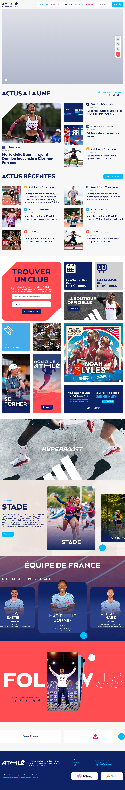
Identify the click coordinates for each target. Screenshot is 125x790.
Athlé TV (79, 4)
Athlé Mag (67, 4)
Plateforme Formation (82, 766)
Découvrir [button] (8, 543)
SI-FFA (76, 762)
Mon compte (102, 4)
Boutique (55, 4)
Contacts (35, 777)
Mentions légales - (25, 777)
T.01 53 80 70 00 (33, 765)
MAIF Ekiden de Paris (102, 766)
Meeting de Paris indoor (103, 764)
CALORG (77, 764)
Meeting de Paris (101, 762)
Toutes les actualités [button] (113, 186)
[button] (93, 667)
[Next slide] (104, 557)
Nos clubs (90, 4)
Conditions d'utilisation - (10, 777)
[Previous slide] (100, 557)
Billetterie (43, 4)
